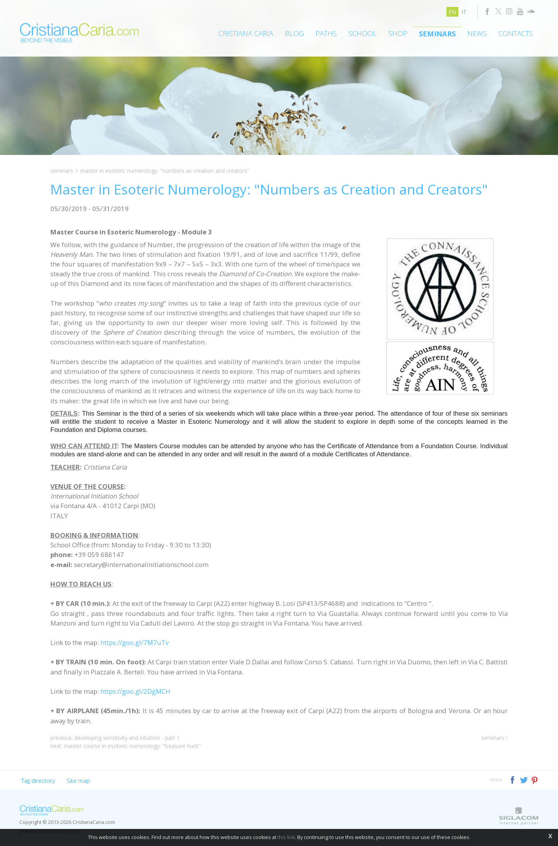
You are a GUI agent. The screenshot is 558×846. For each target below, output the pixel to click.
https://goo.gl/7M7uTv (134, 642)
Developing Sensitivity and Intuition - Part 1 (127, 737)
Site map (78, 780)
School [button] (362, 33)
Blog (294, 33)
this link (286, 837)
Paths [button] (326, 33)
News (477, 33)
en (452, 11)
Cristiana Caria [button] (246, 33)
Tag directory (38, 780)
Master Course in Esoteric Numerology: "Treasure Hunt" (132, 746)
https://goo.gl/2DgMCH (135, 691)
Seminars (437, 33)
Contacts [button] (515, 33)
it (464, 11)
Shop (397, 33)
